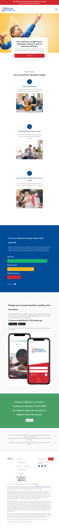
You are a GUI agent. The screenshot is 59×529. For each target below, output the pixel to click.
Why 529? (19, 458)
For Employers (20, 473)
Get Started (29, 55)
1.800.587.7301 (38, 486)
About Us (19, 466)
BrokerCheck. (35, 484)
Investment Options (21, 462)
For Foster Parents (21, 470)
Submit (51, 459)
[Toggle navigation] (56, 9)
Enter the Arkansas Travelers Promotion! (29, 3)
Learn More (11, 284)
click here (44, 486)
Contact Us (26, 466)
